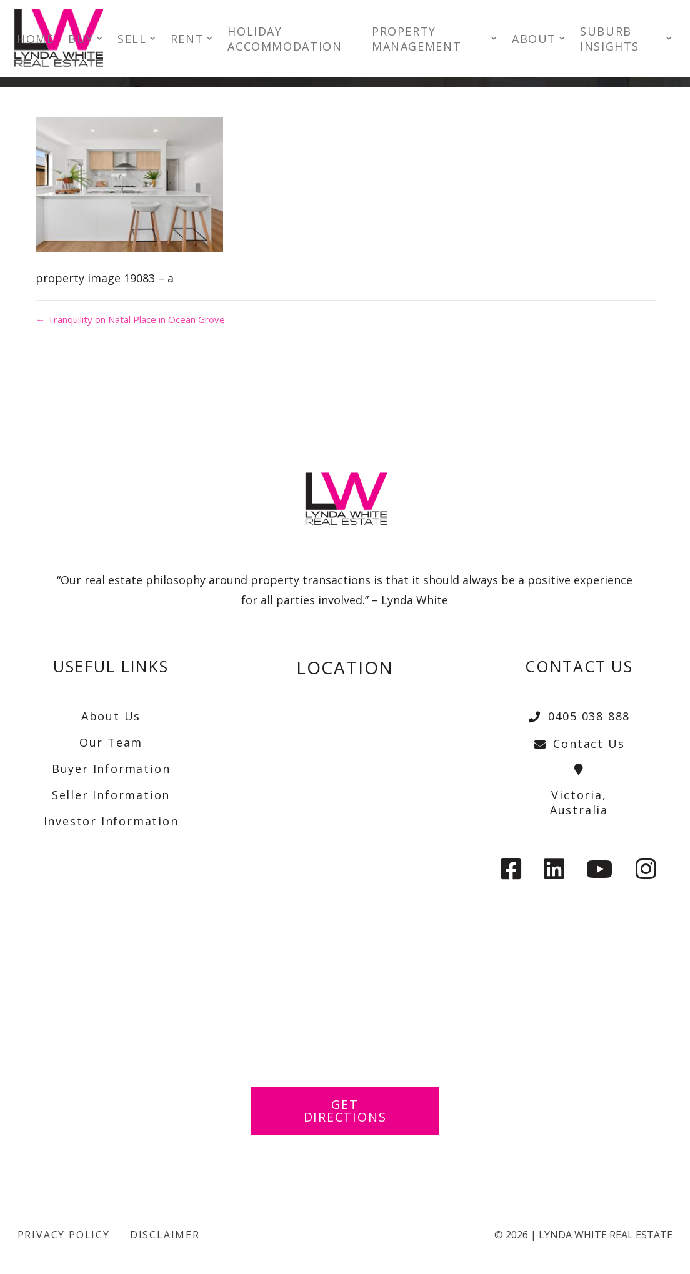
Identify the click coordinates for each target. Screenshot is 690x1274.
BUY (88, 39)
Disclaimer (165, 1235)
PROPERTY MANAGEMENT (418, 40)
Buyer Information (111, 768)
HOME (42, 39)
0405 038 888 (579, 716)
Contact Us (578, 743)
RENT (194, 39)
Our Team (110, 742)
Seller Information (111, 794)
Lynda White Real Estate (605, 1235)
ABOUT (531, 39)
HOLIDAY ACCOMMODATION (292, 40)
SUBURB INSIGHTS (606, 40)
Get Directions (344, 1110)
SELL (139, 39)
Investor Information (111, 821)
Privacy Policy (64, 1235)
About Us (111, 716)
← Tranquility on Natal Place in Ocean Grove (129, 319)
